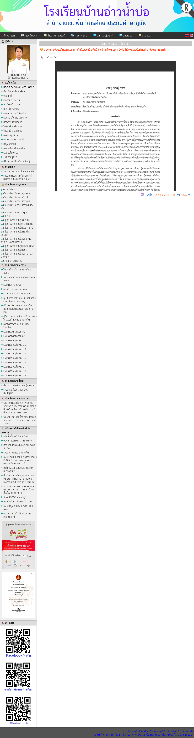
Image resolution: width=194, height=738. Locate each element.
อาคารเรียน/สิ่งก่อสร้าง (14, 148)
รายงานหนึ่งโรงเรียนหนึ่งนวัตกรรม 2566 (19, 278)
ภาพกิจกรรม (79, 35)
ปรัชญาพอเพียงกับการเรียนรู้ (16, 161)
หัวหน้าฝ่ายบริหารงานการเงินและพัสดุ (17, 206)
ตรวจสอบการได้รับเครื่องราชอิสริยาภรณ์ (17, 515)
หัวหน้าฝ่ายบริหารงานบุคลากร (15, 193)
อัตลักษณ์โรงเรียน (12, 104)
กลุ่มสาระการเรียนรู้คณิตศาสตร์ (17, 227)
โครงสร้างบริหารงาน (13, 126)
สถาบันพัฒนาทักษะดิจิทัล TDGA (18, 502)
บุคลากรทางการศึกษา (12, 260)
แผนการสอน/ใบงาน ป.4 (14, 353)
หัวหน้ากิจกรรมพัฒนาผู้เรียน (15, 212)
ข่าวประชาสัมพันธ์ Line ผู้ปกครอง (19, 385)
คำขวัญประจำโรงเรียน (14, 91)
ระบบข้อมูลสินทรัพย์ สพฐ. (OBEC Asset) (19, 507)
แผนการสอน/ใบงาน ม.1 (14, 367)
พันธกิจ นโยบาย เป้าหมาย (15, 118)
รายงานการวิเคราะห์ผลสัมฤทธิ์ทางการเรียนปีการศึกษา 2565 (17, 177)
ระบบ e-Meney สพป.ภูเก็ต (16, 453)
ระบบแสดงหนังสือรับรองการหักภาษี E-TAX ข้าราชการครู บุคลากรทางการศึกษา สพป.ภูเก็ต (20, 460)
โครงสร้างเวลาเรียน (12, 131)
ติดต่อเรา (145, 35)
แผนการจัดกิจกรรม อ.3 (14, 336)
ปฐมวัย (5, 216)
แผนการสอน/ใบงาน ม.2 (14, 371)
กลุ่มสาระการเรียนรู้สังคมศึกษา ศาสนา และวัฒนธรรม (16, 240)
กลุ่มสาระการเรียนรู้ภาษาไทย (15, 220)
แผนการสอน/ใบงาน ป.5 (14, 358)
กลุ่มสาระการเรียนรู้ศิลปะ (14, 249)
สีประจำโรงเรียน (11, 109)
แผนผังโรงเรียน (10, 153)
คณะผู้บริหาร (29, 35)
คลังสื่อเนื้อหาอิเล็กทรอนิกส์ (15, 436)
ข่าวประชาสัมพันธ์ (54, 35)
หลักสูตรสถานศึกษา (12, 122)
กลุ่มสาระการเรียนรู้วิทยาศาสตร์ (17, 224)
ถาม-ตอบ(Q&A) (103, 35)
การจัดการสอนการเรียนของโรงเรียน (16, 325)
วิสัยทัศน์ (7, 96)
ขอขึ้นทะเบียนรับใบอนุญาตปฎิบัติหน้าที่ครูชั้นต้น (18, 469)
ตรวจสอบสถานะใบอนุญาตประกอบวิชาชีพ (19, 446)
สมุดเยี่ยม (125, 35)
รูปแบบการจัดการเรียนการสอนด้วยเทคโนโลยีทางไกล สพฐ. (19, 299)
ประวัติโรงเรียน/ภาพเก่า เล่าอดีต (18, 87)
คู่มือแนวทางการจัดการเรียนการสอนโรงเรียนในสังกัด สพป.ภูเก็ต (20, 318)
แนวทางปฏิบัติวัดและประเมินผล (17, 294)
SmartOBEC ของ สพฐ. (14, 497)
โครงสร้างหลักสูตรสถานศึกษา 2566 (17, 271)
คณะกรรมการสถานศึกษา (15, 139)
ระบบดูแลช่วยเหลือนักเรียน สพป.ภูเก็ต (15, 391)
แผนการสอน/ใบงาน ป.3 (14, 349)
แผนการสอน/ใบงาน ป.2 (14, 345)
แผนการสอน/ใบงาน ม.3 (14, 375)
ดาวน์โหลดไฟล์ (50, 57)
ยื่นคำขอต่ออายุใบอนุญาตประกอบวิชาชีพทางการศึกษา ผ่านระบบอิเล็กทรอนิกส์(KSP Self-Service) (19, 478)
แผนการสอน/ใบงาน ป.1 (14, 340)
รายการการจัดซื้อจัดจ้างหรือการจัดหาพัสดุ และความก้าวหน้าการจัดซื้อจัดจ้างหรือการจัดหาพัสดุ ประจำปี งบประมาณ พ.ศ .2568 (19, 408)
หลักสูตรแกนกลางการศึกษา (16, 289)
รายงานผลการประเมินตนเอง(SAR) (19, 171)
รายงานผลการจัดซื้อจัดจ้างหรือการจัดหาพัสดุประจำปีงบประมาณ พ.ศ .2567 (19, 420)
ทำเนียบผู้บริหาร (10, 135)
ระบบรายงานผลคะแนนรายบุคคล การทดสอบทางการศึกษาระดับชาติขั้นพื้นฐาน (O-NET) (19, 489)
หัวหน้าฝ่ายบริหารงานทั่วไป (14, 197)
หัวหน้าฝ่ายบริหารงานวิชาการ (15, 201)
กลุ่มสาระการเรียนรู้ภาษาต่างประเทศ (15, 233)
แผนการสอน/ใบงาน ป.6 (14, 362)
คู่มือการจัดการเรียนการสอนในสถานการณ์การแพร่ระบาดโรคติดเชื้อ (19, 309)
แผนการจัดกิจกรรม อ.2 (14, 332)
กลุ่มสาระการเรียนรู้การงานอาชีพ (17, 246)
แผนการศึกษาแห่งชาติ (13, 285)
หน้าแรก (9, 35)
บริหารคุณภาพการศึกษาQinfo (17, 441)
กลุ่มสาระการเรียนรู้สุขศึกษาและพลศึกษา (17, 255)
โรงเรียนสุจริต (10, 157)
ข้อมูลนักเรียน (9, 144)
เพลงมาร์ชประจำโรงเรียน (15, 113)
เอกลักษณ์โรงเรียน (12, 100)
